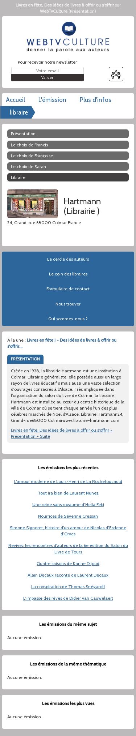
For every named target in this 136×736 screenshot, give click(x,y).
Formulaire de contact (68, 288)
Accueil (15, 99)
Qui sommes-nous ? (68, 318)
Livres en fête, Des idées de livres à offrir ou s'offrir (65, 5)
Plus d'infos (95, 99)
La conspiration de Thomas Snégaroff (68, 586)
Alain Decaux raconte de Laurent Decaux (68, 575)
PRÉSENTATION (25, 358)
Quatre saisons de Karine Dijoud (68, 563)
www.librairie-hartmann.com (35, 228)
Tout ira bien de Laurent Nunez (68, 493)
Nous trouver (68, 304)
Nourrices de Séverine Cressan (68, 516)
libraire (19, 112)
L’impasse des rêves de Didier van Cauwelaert (68, 598)
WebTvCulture (53, 11)
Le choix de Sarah (28, 166)
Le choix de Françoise (32, 155)
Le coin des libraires (68, 274)
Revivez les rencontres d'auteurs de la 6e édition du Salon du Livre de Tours (68, 548)
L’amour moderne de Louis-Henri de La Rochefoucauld (68, 481)
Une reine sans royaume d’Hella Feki (68, 504)
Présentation (82, 11)
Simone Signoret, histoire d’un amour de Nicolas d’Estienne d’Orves (68, 530)
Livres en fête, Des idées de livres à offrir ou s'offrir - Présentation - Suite (61, 433)
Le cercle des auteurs (68, 259)
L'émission (52, 99)
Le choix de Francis (29, 144)
